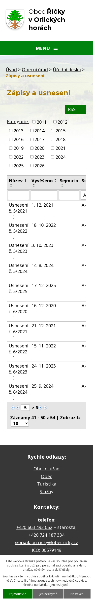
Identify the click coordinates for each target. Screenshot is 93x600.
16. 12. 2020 (43, 305)
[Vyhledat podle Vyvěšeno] (44, 195)
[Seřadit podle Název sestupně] (11, 187)
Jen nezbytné (48, 594)
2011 (42, 122)
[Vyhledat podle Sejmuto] (69, 195)
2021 (60, 148)
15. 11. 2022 (43, 346)
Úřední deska (67, 70)
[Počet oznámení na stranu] (20, 423)
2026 (39, 166)
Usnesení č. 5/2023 (18, 251)
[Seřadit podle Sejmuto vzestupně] (62, 185)
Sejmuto (69, 181)
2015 (60, 131)
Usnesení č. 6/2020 (18, 311)
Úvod (11, 70)
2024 (60, 157)
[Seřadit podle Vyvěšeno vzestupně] (34, 185)
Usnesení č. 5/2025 (18, 291)
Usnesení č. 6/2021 (18, 331)
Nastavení (77, 594)
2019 (19, 148)
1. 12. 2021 (42, 205)
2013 (19, 131)
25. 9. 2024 (42, 386)
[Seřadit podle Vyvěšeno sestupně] (34, 187)
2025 (19, 166)
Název (17, 181)
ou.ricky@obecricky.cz (54, 542)
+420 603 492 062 (34, 527)
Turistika (46, 484)
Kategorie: (18, 121)
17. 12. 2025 (43, 285)
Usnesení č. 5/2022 (18, 230)
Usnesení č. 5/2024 (18, 271)
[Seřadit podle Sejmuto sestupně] (62, 187)
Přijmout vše (17, 594)
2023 (39, 157)
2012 (62, 122)
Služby (46, 491)
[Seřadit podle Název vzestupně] (11, 185)
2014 (39, 131)
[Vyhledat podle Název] (18, 195)
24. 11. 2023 (43, 366)
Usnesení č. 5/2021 (18, 210)
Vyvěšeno (44, 181)
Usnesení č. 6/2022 (18, 351)
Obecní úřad (35, 70)
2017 (39, 139)
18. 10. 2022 (43, 225)
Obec (46, 476)
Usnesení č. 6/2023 (18, 371)
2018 (60, 139)
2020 (39, 148)
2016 (19, 139)
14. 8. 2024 (42, 265)
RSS (76, 109)
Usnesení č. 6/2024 (18, 391)
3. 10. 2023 (42, 245)
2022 (19, 157)
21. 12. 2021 (43, 326)
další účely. (62, 569)
